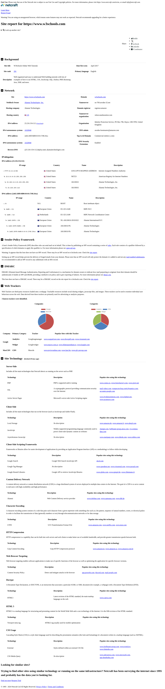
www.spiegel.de (114, 472)
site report (93, 252)
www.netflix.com (109, 525)
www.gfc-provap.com (79, 350)
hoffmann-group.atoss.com (119, 429)
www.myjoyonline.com (52, 350)
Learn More (5, 10)
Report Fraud (5, 13)
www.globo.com (102, 472)
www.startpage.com (107, 437)
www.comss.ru (105, 383)
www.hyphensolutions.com (109, 397)
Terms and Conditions (56, 687)
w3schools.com (100, 97)
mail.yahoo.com (105, 388)
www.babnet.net (126, 397)
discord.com (99, 573)
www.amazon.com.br (125, 549)
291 (15, 71)
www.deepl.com (130, 423)
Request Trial (16, 681)
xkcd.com (99, 461)
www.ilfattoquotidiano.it (67, 345)
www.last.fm (66, 350)
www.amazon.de (106, 423)
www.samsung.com (108, 498)
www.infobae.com (93, 498)
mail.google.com (111, 573)
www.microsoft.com (122, 655)
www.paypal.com (132, 466)
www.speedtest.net (103, 466)
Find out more (6, 681)
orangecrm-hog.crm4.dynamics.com (125, 388)
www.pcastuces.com (107, 399)
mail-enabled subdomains (135, 257)
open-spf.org (70, 248)
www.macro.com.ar (51, 345)
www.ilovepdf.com (67, 339)
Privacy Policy (41, 687)
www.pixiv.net (134, 383)
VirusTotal (40, 123)
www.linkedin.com (106, 649)
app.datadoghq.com (107, 657)
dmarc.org (107, 275)
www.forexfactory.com (119, 383)
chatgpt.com (104, 429)
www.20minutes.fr (128, 472)
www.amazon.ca (111, 549)
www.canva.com (106, 598)
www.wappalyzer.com (52, 339)
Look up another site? (12, 30)
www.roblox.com (134, 437)
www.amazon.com (95, 525)
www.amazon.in (99, 549)
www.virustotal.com (82, 339)
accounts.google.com (107, 391)
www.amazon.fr (118, 423)
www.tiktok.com (121, 437)
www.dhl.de (120, 498)
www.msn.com (121, 525)
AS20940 (28, 130)
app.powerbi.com (88, 573)
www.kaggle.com (83, 345)
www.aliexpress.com (107, 655)
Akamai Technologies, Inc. (34, 102)
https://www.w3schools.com (35, 97)
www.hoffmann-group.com (109, 647)
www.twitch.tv (125, 647)
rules (109, 245)
